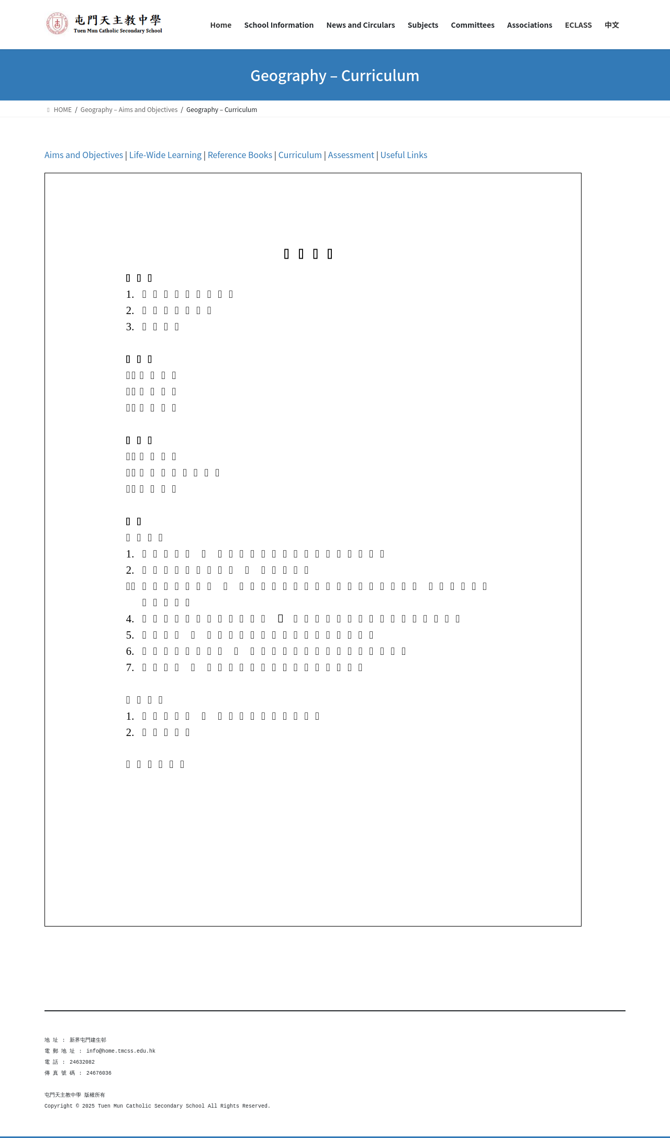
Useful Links (404, 154)
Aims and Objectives (83, 154)
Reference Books (240, 154)
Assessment (351, 154)
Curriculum (301, 154)
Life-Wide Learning (165, 154)
